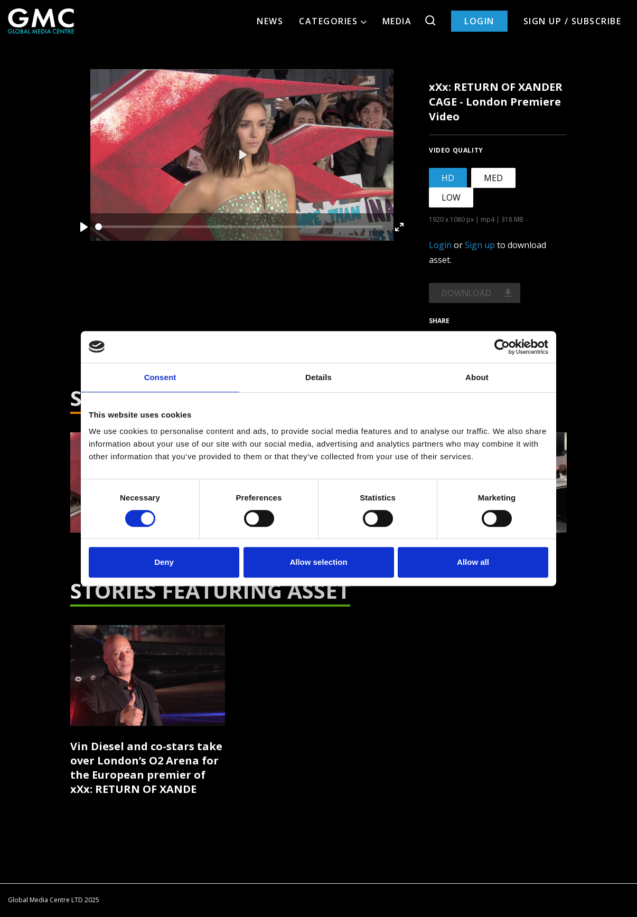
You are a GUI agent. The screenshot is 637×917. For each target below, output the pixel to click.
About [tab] (477, 377)
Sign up (480, 245)
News (270, 21)
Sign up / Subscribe (572, 21)
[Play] (84, 227)
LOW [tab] (451, 197)
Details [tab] (318, 377)
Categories (333, 21)
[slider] (239, 227)
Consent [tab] (160, 377)
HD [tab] (448, 178)
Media (397, 21)
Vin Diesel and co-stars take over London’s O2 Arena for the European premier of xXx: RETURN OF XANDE (146, 767)
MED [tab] (493, 178)
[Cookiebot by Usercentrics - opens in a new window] (502, 347)
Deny (164, 561)
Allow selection (318, 561)
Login (479, 21)
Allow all (473, 561)
